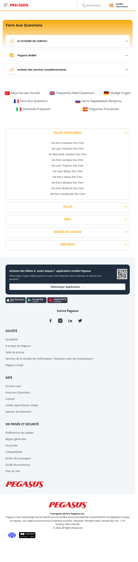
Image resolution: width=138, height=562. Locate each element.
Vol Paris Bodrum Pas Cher (67, 188)
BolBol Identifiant (122, 5)
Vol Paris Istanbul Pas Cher (67, 143)
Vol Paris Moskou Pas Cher (67, 182)
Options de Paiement (18, 411)
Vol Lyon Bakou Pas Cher (68, 171)
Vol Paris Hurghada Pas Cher (67, 194)
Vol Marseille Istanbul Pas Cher (68, 154)
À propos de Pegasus (18, 346)
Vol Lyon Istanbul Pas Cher (67, 148)
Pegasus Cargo (14, 365)
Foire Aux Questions (17, 392)
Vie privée (11, 445)
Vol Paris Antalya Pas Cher (68, 160)
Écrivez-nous (13, 386)
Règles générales (15, 439)
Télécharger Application (67, 286)
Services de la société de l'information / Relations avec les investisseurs (49, 358)
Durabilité (11, 339)
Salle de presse (14, 352)
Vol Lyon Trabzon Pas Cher (67, 165)
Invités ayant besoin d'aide (21, 405)
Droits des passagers (18, 458)
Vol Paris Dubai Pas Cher (68, 177)
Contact (10, 399)
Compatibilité (13, 452)
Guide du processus (17, 464)
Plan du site (12, 471)
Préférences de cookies (19, 432)
